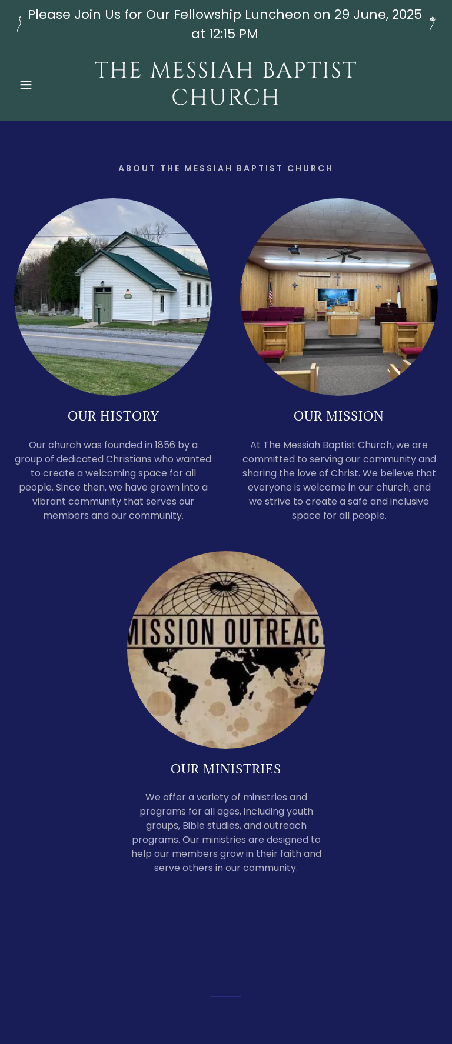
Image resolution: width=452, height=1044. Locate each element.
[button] (22, 84)
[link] (226, 101)
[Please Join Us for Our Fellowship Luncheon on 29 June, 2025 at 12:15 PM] (226, 24)
